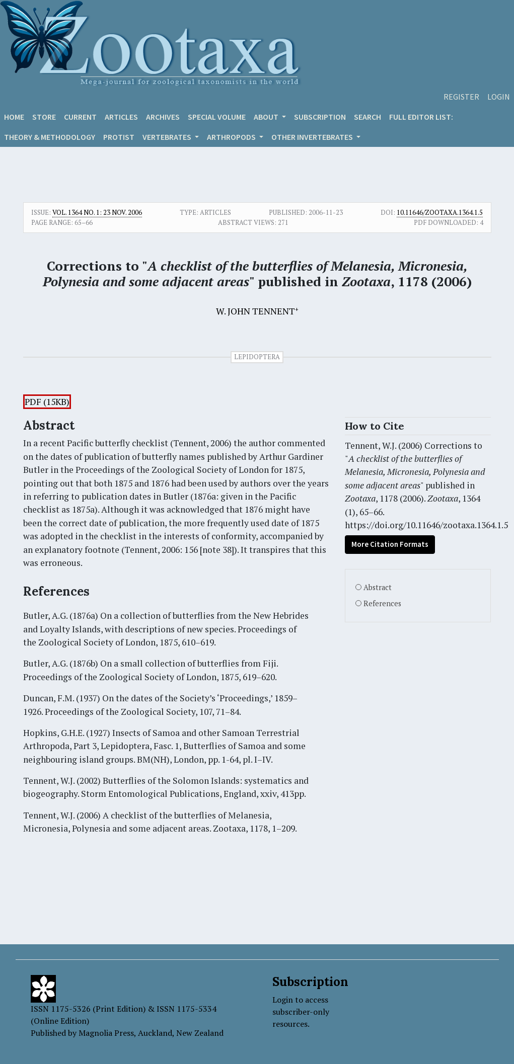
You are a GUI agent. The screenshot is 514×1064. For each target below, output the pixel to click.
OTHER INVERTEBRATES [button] (312, 137)
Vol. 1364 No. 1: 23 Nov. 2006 (97, 212)
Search (367, 117)
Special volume (217, 117)
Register (461, 97)
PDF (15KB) (47, 401)
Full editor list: (421, 117)
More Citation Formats (389, 544)
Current (80, 117)
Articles (121, 117)
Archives (163, 117)
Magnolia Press (106, 1032)
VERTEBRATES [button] (167, 137)
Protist (118, 137)
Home (14, 117)
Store (44, 117)
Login (498, 97)
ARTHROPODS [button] (232, 137)
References (382, 603)
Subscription (320, 117)
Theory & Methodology (49, 137)
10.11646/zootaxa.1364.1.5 (440, 212)
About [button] (267, 117)
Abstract (377, 587)
